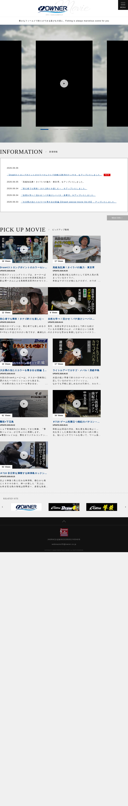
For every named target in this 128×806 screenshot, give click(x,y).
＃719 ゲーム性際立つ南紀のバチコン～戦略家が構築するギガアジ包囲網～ (77, 422)
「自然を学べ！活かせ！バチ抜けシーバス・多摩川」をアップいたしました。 (58, 195)
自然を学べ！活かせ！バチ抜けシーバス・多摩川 (72, 319)
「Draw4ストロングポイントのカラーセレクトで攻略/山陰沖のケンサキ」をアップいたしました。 (54, 175)
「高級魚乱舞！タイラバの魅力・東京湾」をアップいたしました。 (53, 182)
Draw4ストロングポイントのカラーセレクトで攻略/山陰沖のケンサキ (24, 267)
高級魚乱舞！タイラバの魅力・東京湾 (74, 267)
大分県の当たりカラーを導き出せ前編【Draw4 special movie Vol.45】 (24, 370)
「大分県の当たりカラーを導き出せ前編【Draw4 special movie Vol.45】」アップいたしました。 (68, 202)
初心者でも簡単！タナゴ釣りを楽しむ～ (22, 319)
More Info (117, 218)
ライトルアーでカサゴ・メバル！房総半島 (76, 370)
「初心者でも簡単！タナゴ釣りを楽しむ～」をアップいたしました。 (54, 188)
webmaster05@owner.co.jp (64, 544)
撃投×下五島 (7, 422)
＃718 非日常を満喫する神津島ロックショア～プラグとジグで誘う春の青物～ (24, 473)
